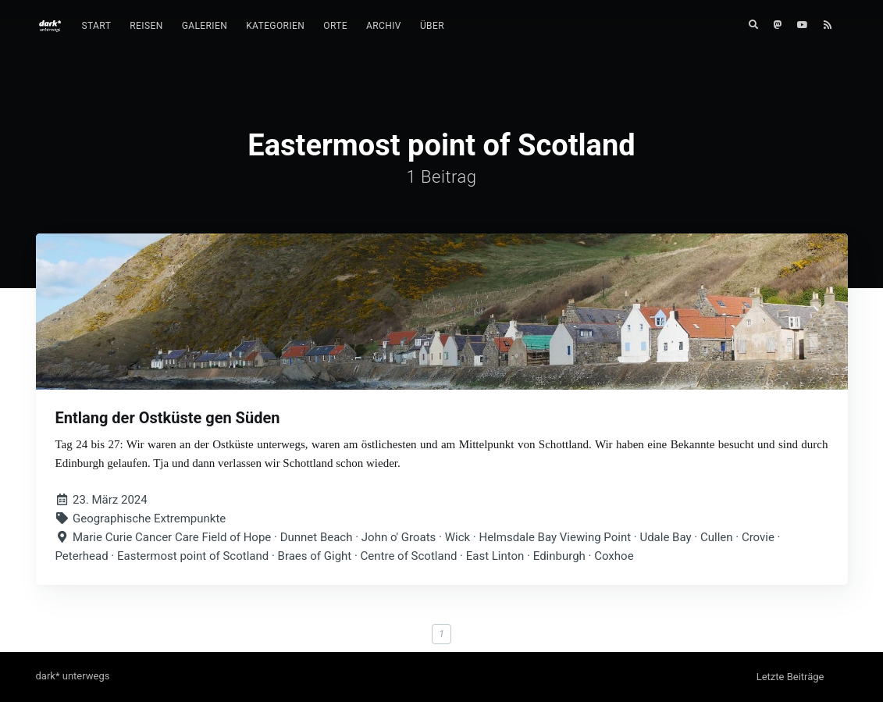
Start (97, 25)
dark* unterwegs (73, 676)
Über (432, 25)
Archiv (383, 25)
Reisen (146, 25)
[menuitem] (97, 26)
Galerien (205, 25)
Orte (335, 25)
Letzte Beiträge (790, 676)
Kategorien (275, 25)
